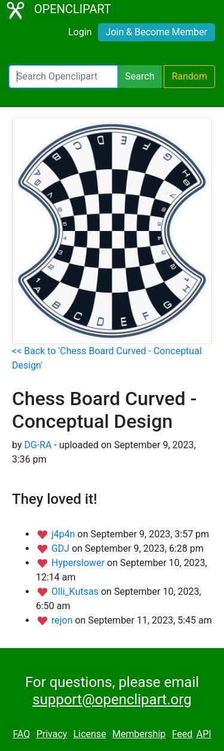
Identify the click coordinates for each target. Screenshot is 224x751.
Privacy (51, 734)
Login (79, 32)
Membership (138, 734)
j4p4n (64, 534)
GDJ (61, 548)
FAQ (21, 734)
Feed (182, 734)
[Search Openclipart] (63, 76)
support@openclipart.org (111, 699)
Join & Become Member (156, 32)
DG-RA (37, 445)
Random (189, 76)
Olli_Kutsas (76, 591)
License (89, 734)
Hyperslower (79, 562)
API (204, 734)
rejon (63, 620)
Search (139, 76)
